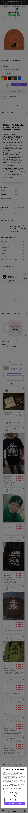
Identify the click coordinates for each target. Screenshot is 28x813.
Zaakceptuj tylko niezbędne (15, 794)
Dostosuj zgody (14, 800)
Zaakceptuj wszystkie (15, 803)
